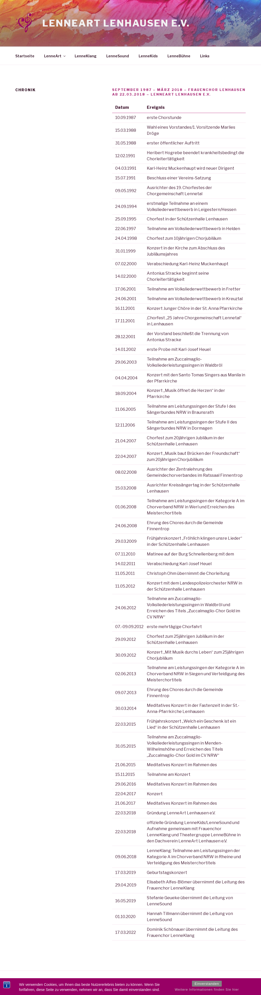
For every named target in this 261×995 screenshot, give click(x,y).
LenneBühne (178, 56)
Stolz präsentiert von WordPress (42, 983)
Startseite (24, 56)
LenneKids (148, 56)
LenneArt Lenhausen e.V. (116, 23)
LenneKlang (86, 56)
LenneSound (117, 56)
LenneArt (55, 56)
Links (205, 56)
